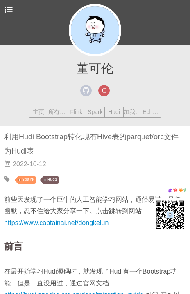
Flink (76, 112)
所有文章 (57, 112)
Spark (95, 112)
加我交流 (133, 112)
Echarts (151, 112)
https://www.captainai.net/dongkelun (56, 222)
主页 (38, 112)
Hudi (114, 112)
